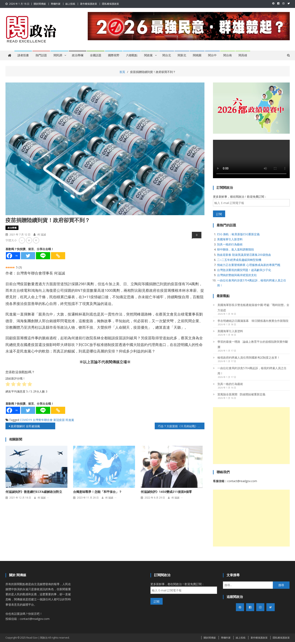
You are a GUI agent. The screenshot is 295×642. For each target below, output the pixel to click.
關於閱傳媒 (40, 3)
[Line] (43, 255)
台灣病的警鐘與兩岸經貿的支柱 (237, 275)
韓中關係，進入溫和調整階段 (235, 249)
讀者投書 (23, 55)
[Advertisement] (251, 435)
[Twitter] (28, 255)
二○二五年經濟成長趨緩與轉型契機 (239, 260)
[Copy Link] (58, 255)
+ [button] (29, 240)
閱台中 (212, 55)
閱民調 (58, 55)
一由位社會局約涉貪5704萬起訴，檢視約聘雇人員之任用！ (251, 370)
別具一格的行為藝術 (230, 244)
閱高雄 (243, 55)
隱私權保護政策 (110, 3)
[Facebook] (13, 255)
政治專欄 (77, 55)
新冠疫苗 (59, 420)
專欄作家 (56, 3)
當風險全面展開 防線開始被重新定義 (241, 394)
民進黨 (70, 420)
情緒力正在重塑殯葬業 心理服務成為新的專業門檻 (248, 265)
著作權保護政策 (88, 3)
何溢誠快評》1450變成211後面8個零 (166, 492)
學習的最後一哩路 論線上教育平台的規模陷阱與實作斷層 (252, 344)
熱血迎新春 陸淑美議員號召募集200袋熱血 (244, 255)
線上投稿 (70, 3)
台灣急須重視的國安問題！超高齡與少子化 (244, 270)
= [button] (36, 240)
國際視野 (113, 55)
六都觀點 (131, 55)
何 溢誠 (41, 234)
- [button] (22, 240)
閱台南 (227, 55)
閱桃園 (197, 55)
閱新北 (182, 55)
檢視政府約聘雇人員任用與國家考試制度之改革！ (248, 357)
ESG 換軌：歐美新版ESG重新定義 (238, 234)
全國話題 (95, 55)
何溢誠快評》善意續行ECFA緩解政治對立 (33, 492)
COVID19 (26, 420)
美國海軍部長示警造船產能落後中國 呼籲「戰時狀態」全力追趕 (253, 307)
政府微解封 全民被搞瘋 (25, 426)
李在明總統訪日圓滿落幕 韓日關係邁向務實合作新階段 (253, 321)
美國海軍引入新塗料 (230, 239)
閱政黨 (148, 55)
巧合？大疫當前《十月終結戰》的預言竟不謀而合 (181, 426)
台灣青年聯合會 (43, 420)
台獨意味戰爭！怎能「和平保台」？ (97, 492)
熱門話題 (41, 55)
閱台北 (166, 55)
